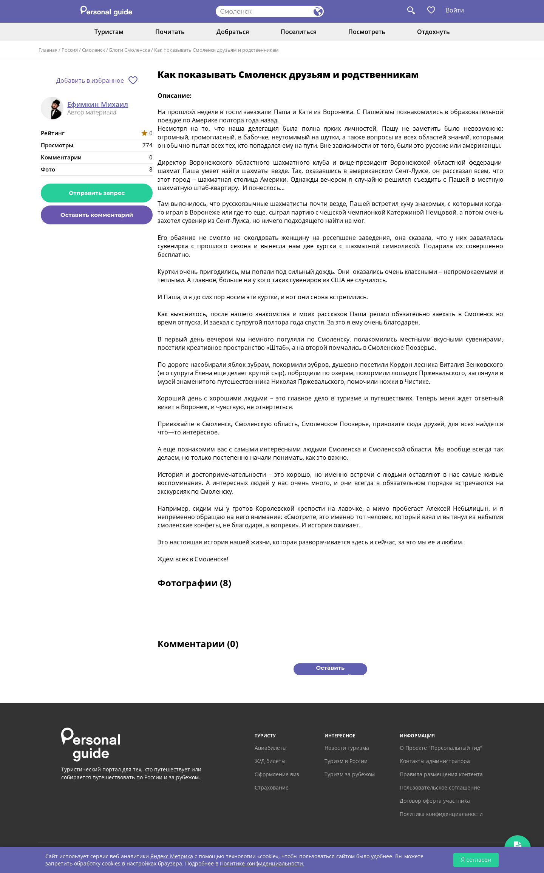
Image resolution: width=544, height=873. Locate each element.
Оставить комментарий (96, 214)
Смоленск (93, 49)
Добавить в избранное (90, 80)
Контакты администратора (435, 761)
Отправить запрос (97, 192)
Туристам (109, 32)
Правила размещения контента (441, 774)
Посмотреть (366, 32)
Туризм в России (346, 761)
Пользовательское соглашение (440, 787)
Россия (70, 49)
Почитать (170, 32)
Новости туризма (347, 747)
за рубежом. (184, 777)
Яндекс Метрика (171, 856)
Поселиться (299, 32)
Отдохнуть (433, 32)
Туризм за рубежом (350, 774)
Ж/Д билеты (270, 761)
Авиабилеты (271, 747)
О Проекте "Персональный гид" (441, 747)
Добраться (232, 32)
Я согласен (476, 859)
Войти (455, 10)
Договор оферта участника (435, 800)
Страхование (272, 787)
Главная (48, 49)
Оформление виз (277, 774)
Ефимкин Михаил (97, 104)
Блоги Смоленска (129, 49)
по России (149, 777)
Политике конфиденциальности (261, 863)
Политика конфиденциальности (441, 813)
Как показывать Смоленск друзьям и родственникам (216, 49)
